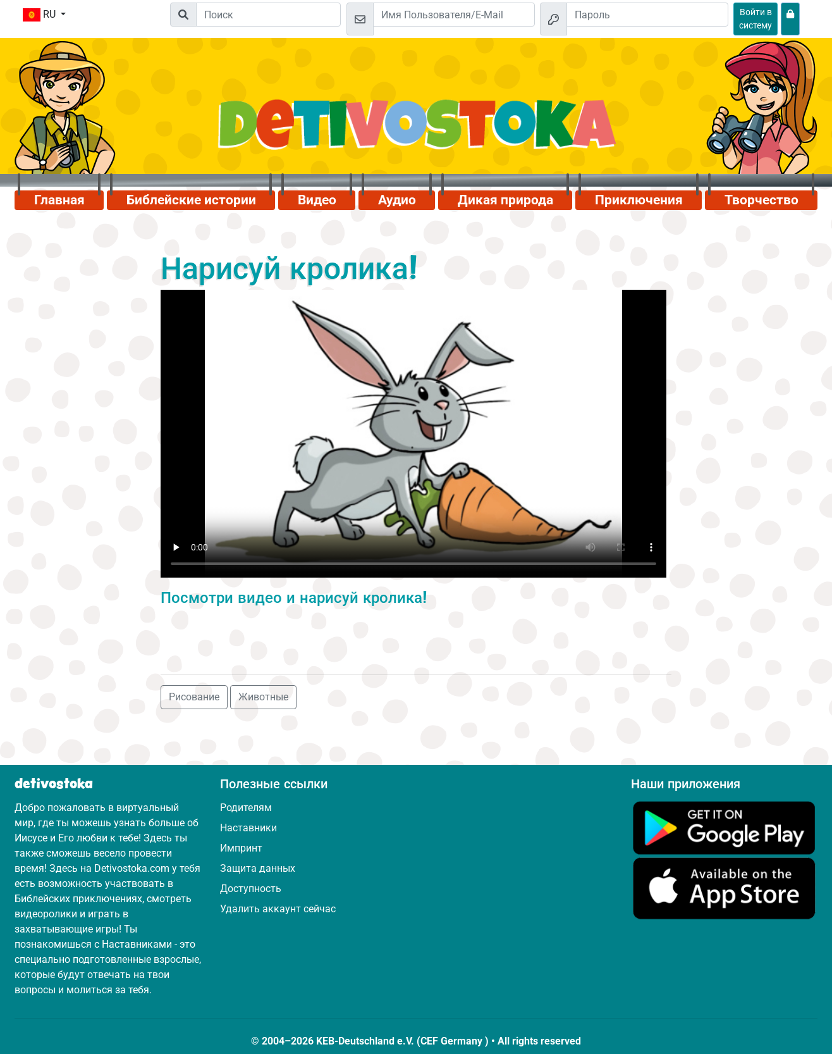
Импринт (241, 848)
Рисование (194, 697)
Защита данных (257, 868)
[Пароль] (647, 15)
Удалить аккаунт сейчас (278, 909)
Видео (317, 200)
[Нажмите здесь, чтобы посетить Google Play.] (724, 827)
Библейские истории (191, 200)
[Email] (454, 15)
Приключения (639, 200)
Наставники (248, 828)
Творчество (761, 200)
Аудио (397, 200)
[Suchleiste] (268, 15)
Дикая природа (505, 200)
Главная (59, 200)
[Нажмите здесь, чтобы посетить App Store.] (724, 888)
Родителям (246, 808)
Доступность (250, 889)
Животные (263, 697)
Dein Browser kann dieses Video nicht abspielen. (413, 434)
